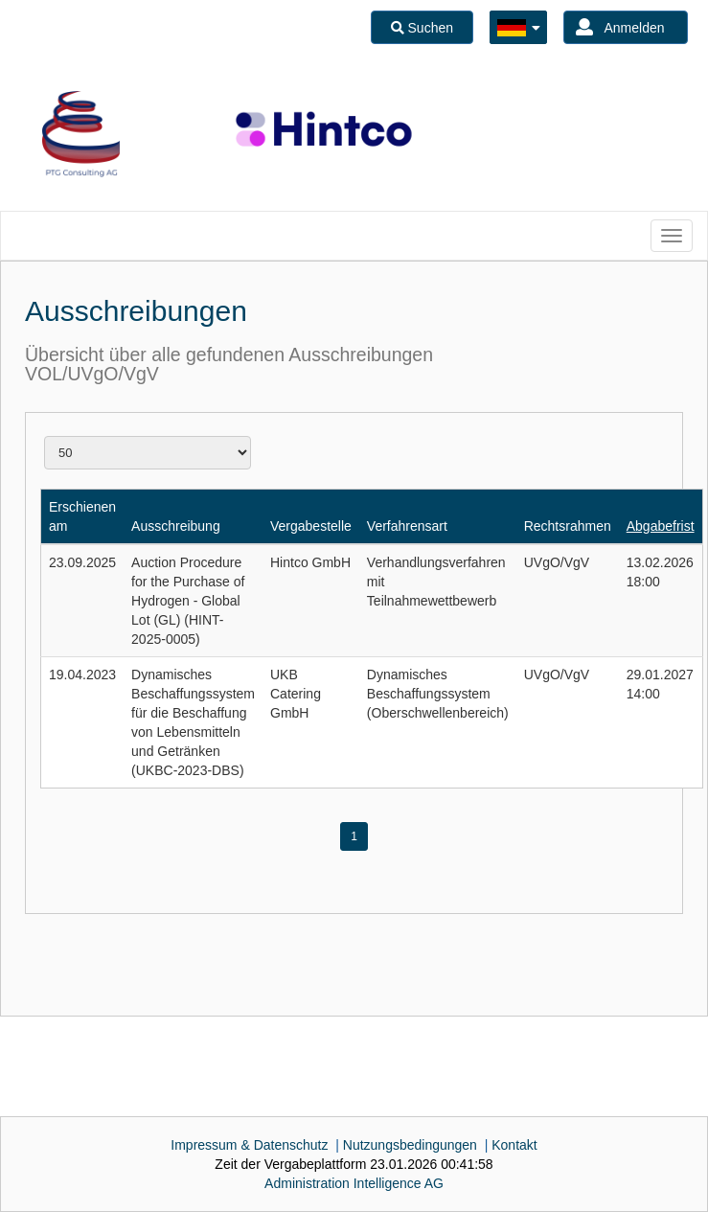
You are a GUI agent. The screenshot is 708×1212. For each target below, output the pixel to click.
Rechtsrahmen (567, 526)
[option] (81, 134)
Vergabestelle (311, 526)
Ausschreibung (175, 526)
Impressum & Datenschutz (249, 1145)
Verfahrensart (407, 526)
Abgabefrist (661, 526)
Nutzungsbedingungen (410, 1145)
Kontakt (514, 1145)
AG (354, 1183)
